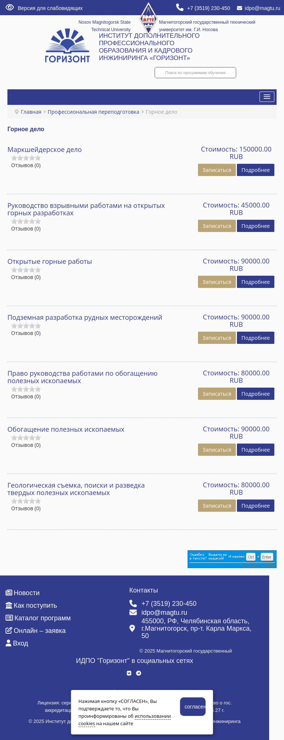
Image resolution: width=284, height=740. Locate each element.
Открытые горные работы (49, 261)
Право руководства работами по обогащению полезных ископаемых (82, 377)
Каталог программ (38, 618)
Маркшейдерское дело (44, 149)
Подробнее (255, 169)
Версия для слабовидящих (44, 8)
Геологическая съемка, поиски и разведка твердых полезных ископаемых (76, 489)
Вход (17, 643)
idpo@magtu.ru (258, 8)
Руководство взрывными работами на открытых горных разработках (86, 209)
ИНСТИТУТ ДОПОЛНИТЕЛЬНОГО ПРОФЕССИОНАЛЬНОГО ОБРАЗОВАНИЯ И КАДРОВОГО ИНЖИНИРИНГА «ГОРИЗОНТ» (149, 47)
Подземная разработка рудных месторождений (84, 317)
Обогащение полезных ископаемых (66, 429)
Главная (31, 111)
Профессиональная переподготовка (93, 111)
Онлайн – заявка (36, 630)
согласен (195, 707)
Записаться (216, 169)
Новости (23, 593)
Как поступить (31, 605)
